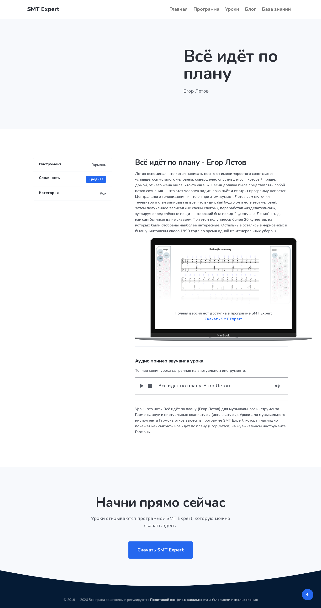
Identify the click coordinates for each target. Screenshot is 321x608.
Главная (178, 9)
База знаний (276, 9)
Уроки (232, 9)
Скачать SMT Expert (223, 319)
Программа (206, 9)
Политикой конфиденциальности (179, 600)
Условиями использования (235, 600)
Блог (250, 9)
